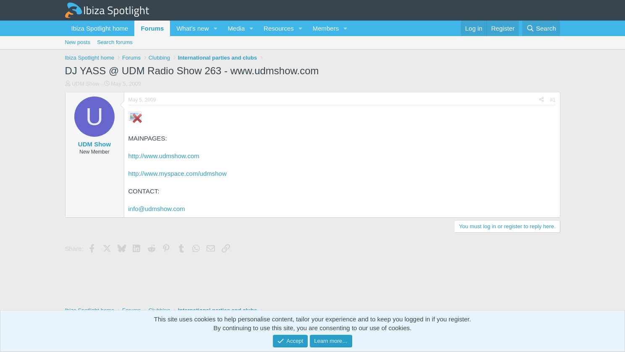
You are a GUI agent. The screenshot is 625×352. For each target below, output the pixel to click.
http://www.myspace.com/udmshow (177, 173)
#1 (552, 100)
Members (326, 28)
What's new (192, 28)
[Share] (541, 100)
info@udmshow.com (156, 208)
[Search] (541, 28)
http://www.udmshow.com (163, 155)
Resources (279, 28)
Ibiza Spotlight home (99, 28)
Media (236, 28)
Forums (152, 28)
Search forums (115, 42)
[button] (215, 28)
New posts (78, 42)
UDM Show (85, 84)
